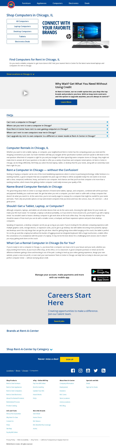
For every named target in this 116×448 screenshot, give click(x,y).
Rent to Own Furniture (13, 383)
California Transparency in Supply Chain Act (54, 440)
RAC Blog (63, 406)
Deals (88, 383)
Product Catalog (11, 406)
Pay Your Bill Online (39, 383)
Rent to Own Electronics (13, 395)
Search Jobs (59, 321)
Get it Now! (36, 414)
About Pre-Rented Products (15, 398)
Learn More (66, 102)
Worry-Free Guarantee (13, 414)
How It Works (37, 395)
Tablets (22, 36)
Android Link (101, 272)
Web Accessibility (22, 440)
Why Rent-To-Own (12, 417)
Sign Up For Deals (92, 387)
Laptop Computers (22, 26)
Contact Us (9, 421)
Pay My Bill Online (12, 432)
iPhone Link (101, 279)
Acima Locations (65, 402)
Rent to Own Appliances (14, 387)
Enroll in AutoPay (38, 387)
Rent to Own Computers (14, 391)
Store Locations (65, 398)
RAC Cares (63, 395)
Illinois (18, 371)
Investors (63, 391)
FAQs (34, 398)
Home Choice (37, 417)
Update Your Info (38, 391)
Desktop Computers (22, 31)
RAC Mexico (37, 421)
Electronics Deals (22, 41)
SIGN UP (69, 359)
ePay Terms (34, 440)
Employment (64, 387)
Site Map (9, 429)
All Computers (22, 21)
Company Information (67, 383)
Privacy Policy (10, 440)
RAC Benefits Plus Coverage (42, 425)
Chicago (25, 371)
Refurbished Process (13, 402)
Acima (35, 429)
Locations (10, 371)
